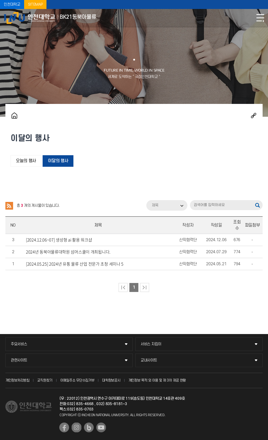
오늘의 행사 (26, 161)
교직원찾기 (44, 380)
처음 (123, 287)
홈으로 (14, 115)
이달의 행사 (58, 161)
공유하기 (253, 115)
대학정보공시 (111, 380)
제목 (155, 205)
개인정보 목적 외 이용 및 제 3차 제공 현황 (157, 380)
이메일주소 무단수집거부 (77, 380)
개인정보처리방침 (17, 380)
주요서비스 (19, 344)
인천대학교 (12, 4)
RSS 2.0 (9, 206)
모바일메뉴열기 (260, 18)
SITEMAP (35, 4)
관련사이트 (19, 360)
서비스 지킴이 (151, 344)
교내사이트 (149, 360)
